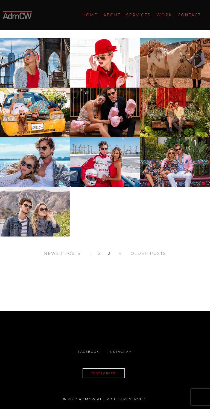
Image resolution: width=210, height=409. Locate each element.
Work (164, 15)
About (111, 15)
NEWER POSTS (62, 253)
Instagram (120, 352)
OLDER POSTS (148, 253)
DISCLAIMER (103, 373)
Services (138, 15)
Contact (189, 15)
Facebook (88, 352)
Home (90, 15)
